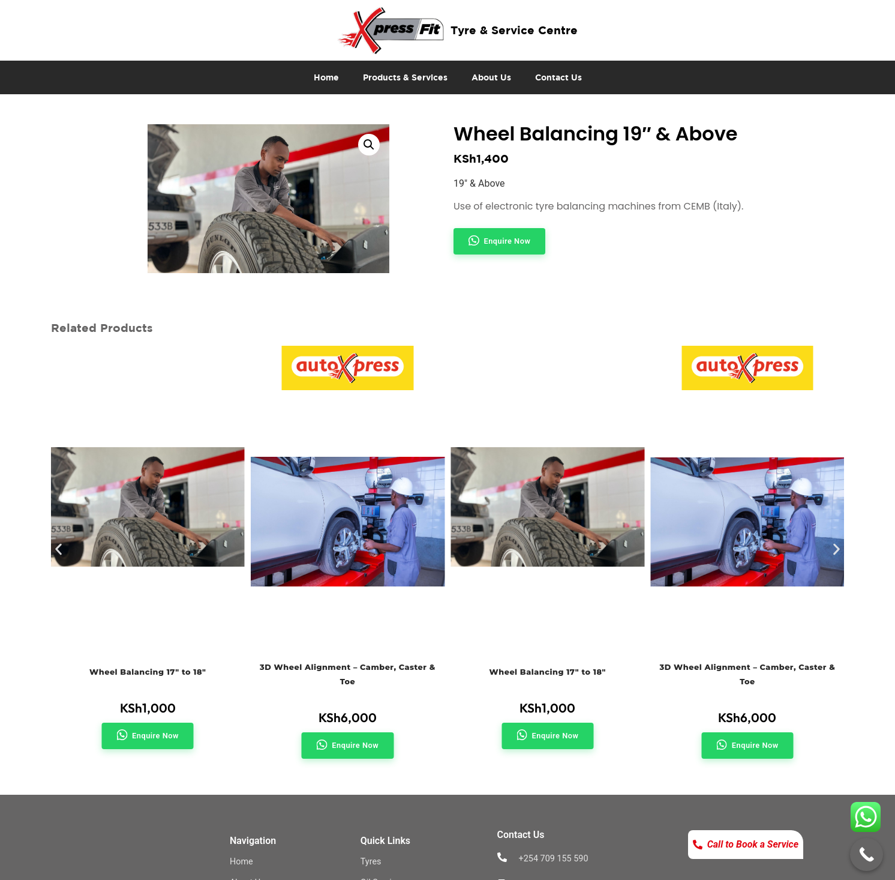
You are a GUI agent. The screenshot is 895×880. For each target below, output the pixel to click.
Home (326, 77)
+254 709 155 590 (553, 859)
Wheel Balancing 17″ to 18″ (147, 672)
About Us (491, 77)
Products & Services (405, 77)
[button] (369, 144)
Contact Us (558, 77)
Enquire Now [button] (507, 241)
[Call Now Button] (866, 854)
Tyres (371, 862)
